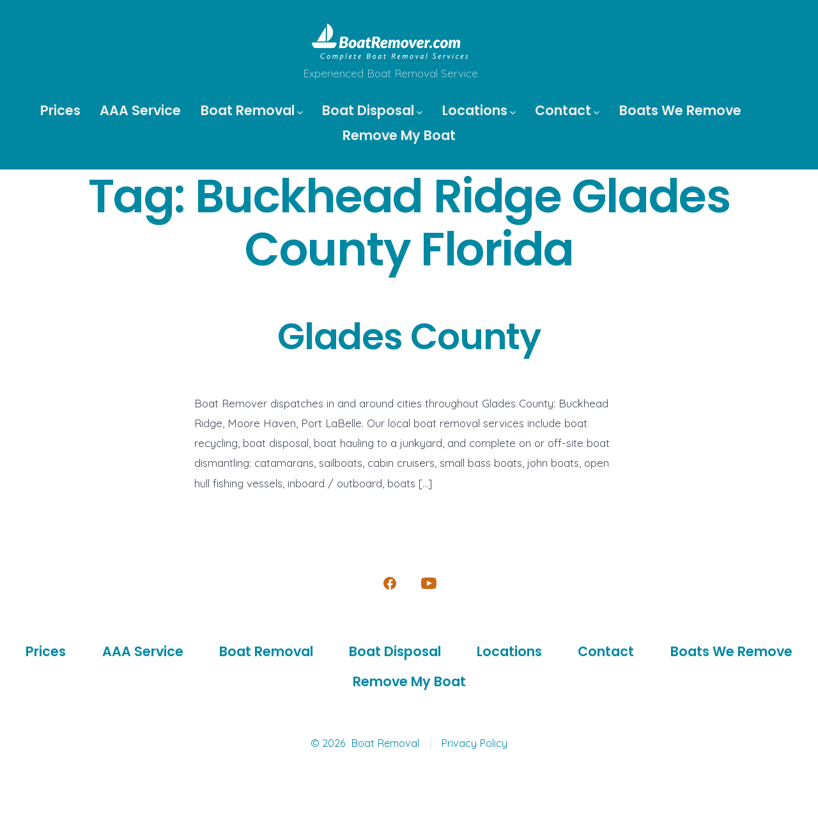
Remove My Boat (399, 135)
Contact (567, 110)
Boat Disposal (372, 110)
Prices (60, 110)
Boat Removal (252, 110)
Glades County (409, 336)
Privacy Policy (474, 743)
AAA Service (140, 110)
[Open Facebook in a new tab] (390, 583)
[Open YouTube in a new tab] (429, 583)
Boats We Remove (680, 110)
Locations (479, 110)
